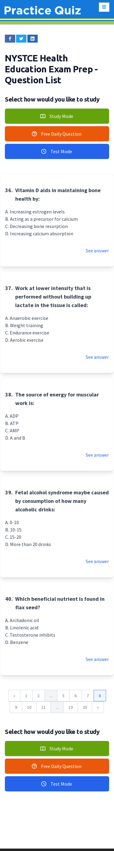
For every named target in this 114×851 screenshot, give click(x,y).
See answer (97, 250)
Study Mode (56, 116)
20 (85, 707)
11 (43, 707)
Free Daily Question (56, 134)
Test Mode (56, 151)
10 (29, 707)
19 (70, 707)
